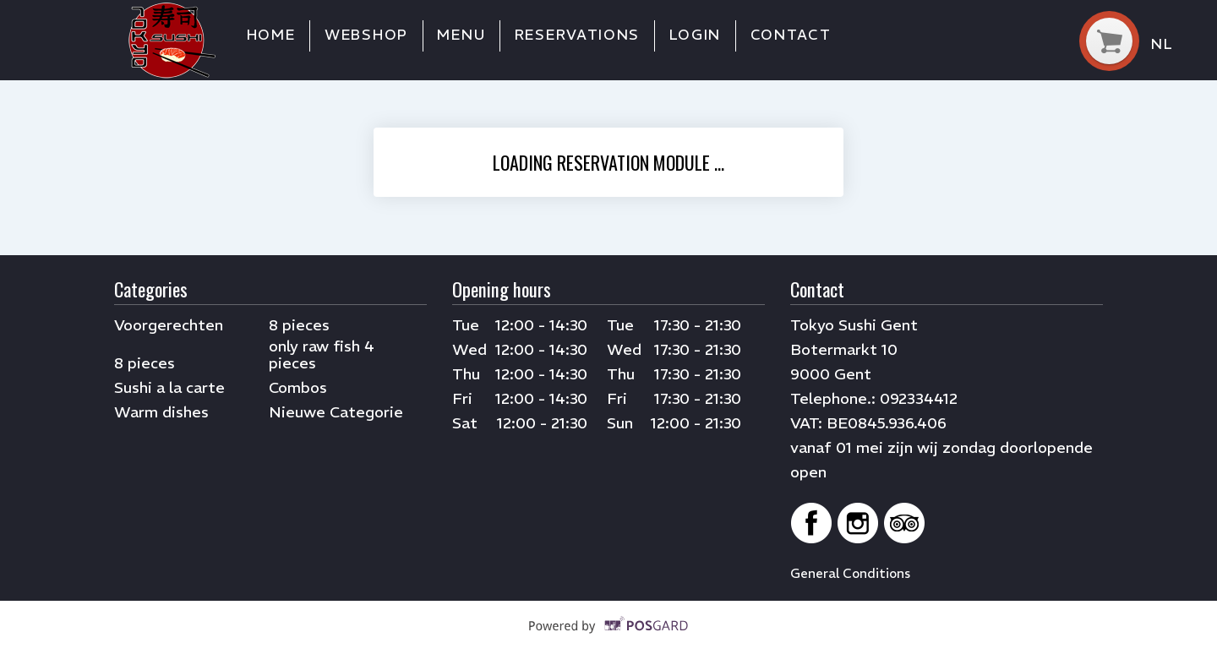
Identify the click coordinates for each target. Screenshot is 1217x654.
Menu (461, 35)
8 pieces (299, 325)
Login (695, 35)
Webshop (366, 35)
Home (271, 35)
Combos (298, 387)
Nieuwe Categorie (336, 412)
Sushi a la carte (169, 387)
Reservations (577, 35)
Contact (791, 35)
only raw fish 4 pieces (321, 354)
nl (1162, 44)
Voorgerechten (168, 325)
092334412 (919, 398)
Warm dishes (161, 412)
